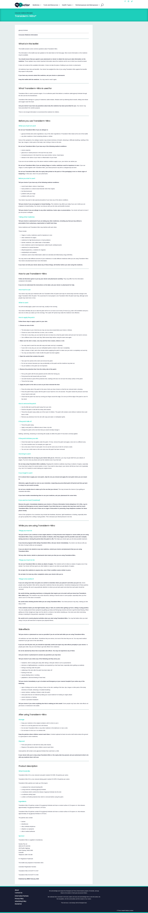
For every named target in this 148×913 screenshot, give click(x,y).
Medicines (36, 5)
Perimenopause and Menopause (87, 5)
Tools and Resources (50, 5)
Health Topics (67, 5)
